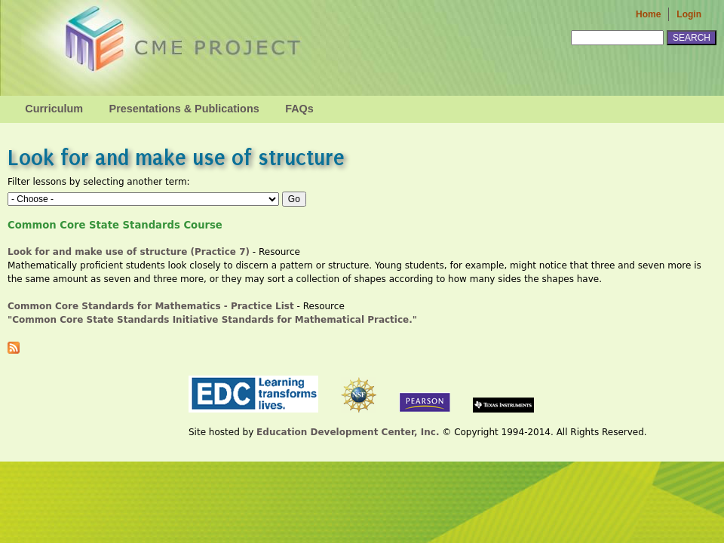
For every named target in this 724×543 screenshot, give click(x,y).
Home (648, 14)
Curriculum (54, 109)
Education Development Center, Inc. (347, 432)
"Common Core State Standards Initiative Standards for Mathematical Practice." (215, 319)
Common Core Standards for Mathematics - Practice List (151, 306)
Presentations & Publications (184, 109)
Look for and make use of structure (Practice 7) (129, 252)
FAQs (299, 109)
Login (688, 14)
